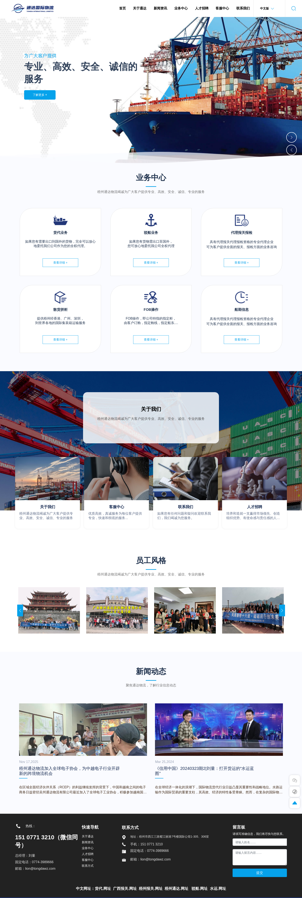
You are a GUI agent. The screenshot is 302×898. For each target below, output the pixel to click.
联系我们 (185, 507)
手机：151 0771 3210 (146, 844)
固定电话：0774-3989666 (34, 862)
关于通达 (88, 836)
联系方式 (88, 865)
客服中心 (116, 507)
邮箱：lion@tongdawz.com (35, 868)
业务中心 (88, 848)
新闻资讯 (88, 842)
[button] (291, 137)
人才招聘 (254, 507)
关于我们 (151, 409)
